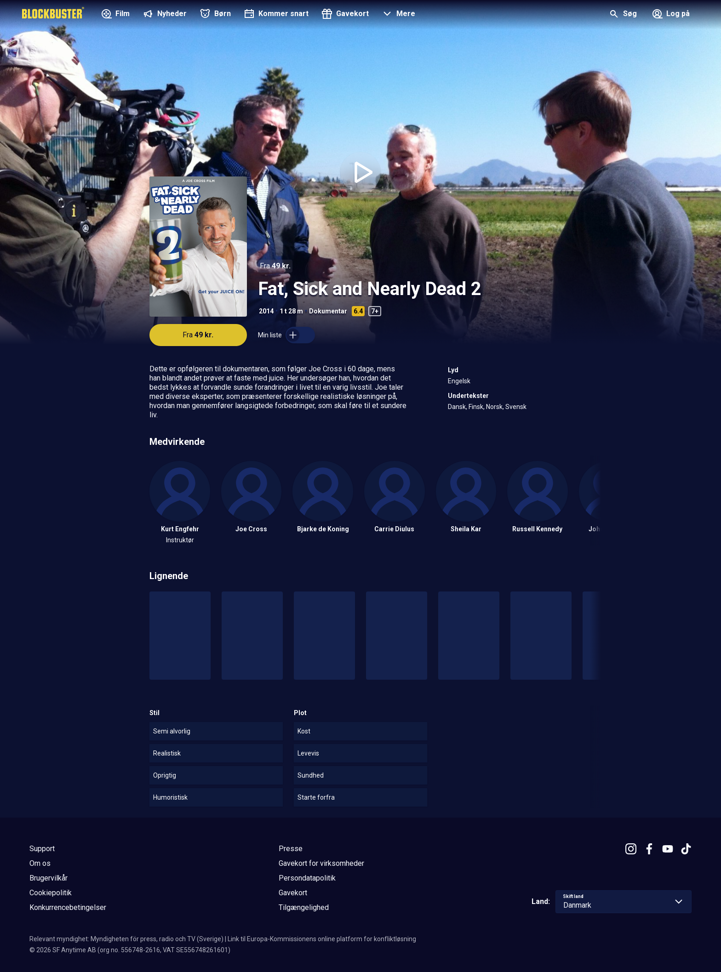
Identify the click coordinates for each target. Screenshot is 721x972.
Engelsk (459, 381)
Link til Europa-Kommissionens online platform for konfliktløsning (322, 939)
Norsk (494, 406)
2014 (266, 311)
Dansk (457, 406)
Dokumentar (328, 311)
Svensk (515, 406)
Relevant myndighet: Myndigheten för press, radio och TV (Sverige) (126, 939)
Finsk (476, 406)
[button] (397, 14)
